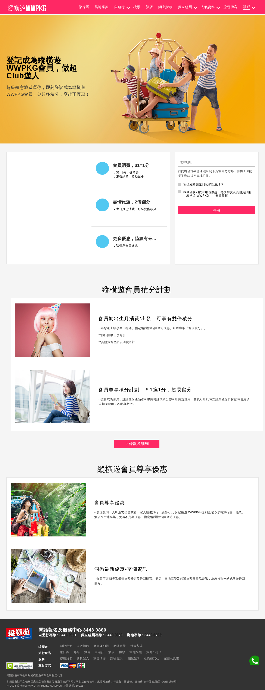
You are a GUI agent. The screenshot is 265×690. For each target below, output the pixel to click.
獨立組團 (185, 7)
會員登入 (83, 658)
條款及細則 (216, 184)
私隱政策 (119, 645)
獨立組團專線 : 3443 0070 (102, 635)
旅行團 (84, 7)
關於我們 (66, 645)
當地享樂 (102, 7)
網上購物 (165, 7)
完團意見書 (171, 658)
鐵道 (87, 652)
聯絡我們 (66, 658)
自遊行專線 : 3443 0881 (57, 635)
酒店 (149, 7)
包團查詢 (133, 658)
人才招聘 (83, 645)
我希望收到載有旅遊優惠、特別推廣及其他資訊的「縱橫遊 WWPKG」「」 (215, 193)
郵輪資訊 (116, 658)
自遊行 (119, 7)
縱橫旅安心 (151, 658)
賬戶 (246, 7)
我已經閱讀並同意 (201, 184)
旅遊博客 (231, 7)
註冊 (216, 210)
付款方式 (136, 645)
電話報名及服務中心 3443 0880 (72, 630)
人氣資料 (208, 7)
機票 (136, 7)
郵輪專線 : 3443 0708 (144, 635)
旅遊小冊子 (154, 652)
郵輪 (77, 652)
